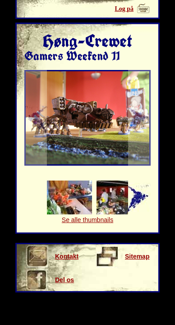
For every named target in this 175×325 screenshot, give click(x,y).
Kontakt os (52, 256)
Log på (124, 8)
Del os (50, 280)
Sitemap (122, 256)
